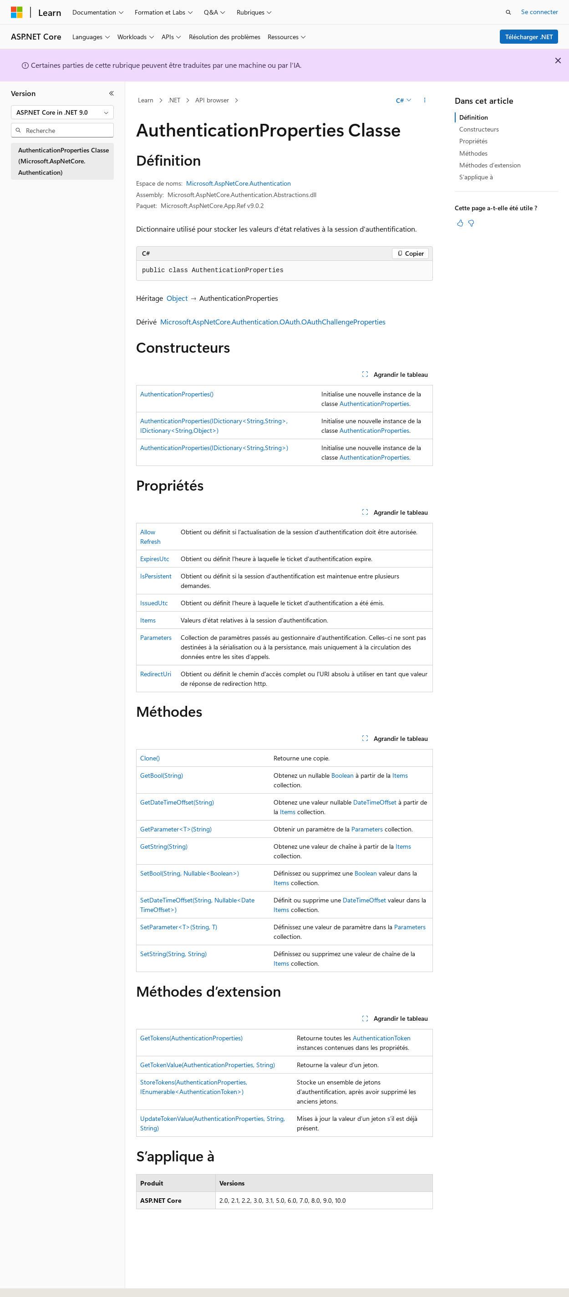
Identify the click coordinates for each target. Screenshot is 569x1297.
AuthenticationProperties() (176, 394)
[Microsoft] (17, 12)
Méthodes (473, 153)
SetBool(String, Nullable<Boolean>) (189, 873)
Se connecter (539, 11)
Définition (473, 117)
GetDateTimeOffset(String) (177, 802)
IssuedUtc (154, 602)
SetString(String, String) (173, 953)
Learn (145, 100)
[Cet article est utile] (460, 223)
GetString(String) (164, 846)
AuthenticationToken (382, 1038)
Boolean (342, 775)
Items (148, 620)
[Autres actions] (425, 100)
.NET (174, 100)
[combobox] (62, 112)
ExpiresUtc (154, 558)
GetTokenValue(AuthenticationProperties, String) (207, 1064)
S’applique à (476, 176)
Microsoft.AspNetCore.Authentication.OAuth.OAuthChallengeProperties (273, 321)
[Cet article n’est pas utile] (471, 223)
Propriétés (473, 141)
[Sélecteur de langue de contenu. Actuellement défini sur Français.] (31, 1282)
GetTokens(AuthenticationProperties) (191, 1038)
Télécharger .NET (529, 36)
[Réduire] (111, 93)
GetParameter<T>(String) (176, 829)
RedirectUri (155, 673)
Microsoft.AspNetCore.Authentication (238, 183)
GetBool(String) (161, 775)
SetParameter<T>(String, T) (178, 926)
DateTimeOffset (374, 802)
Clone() (150, 758)
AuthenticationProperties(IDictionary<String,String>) (214, 447)
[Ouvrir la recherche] (508, 12)
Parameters (156, 637)
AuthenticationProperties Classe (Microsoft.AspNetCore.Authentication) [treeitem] (63, 161)
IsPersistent (156, 576)
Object (177, 298)
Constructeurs (479, 129)
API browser (212, 100)
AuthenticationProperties (374, 403)
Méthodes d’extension (490, 165)
